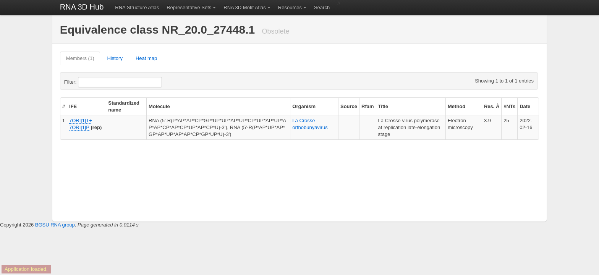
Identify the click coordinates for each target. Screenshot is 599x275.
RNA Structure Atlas (137, 7)
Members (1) (80, 58)
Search (322, 7)
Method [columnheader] (456, 106)
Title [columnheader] (383, 106)
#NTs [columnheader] (509, 106)
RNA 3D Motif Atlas (244, 7)
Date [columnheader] (525, 106)
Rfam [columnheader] (367, 106)
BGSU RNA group (55, 225)
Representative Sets (189, 7)
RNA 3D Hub (82, 7)
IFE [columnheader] (73, 106)
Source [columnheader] (348, 106)
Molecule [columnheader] (159, 106)
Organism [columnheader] (304, 106)
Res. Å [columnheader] (491, 106)
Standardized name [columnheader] (123, 106)
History (114, 58)
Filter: (89, 82)
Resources (290, 7)
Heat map (146, 58)
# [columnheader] (63, 106)
